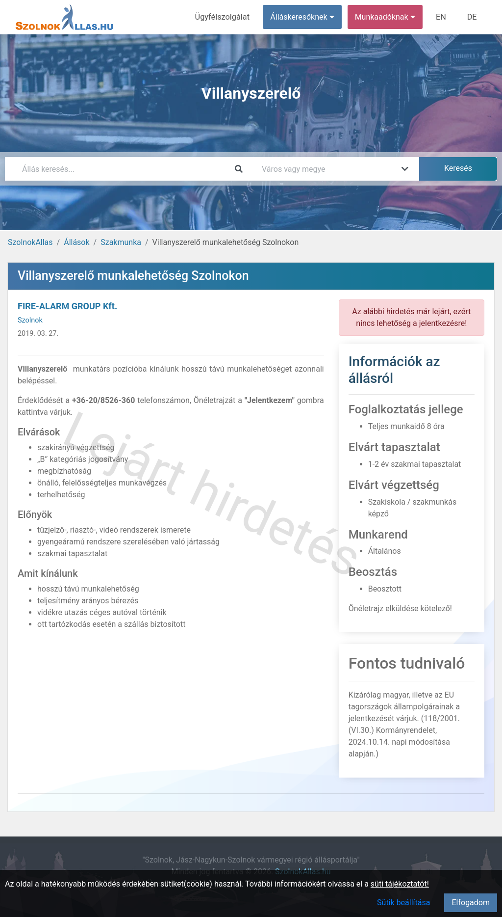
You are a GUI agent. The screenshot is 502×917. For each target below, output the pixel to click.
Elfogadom (471, 902)
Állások (76, 242)
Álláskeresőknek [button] (303, 17)
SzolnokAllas (30, 242)
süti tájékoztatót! (400, 884)
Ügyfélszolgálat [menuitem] (224, 17)
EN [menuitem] (442, 17)
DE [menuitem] (472, 17)
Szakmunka (120, 242)
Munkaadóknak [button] (386, 17)
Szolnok (30, 320)
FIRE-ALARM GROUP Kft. (67, 306)
